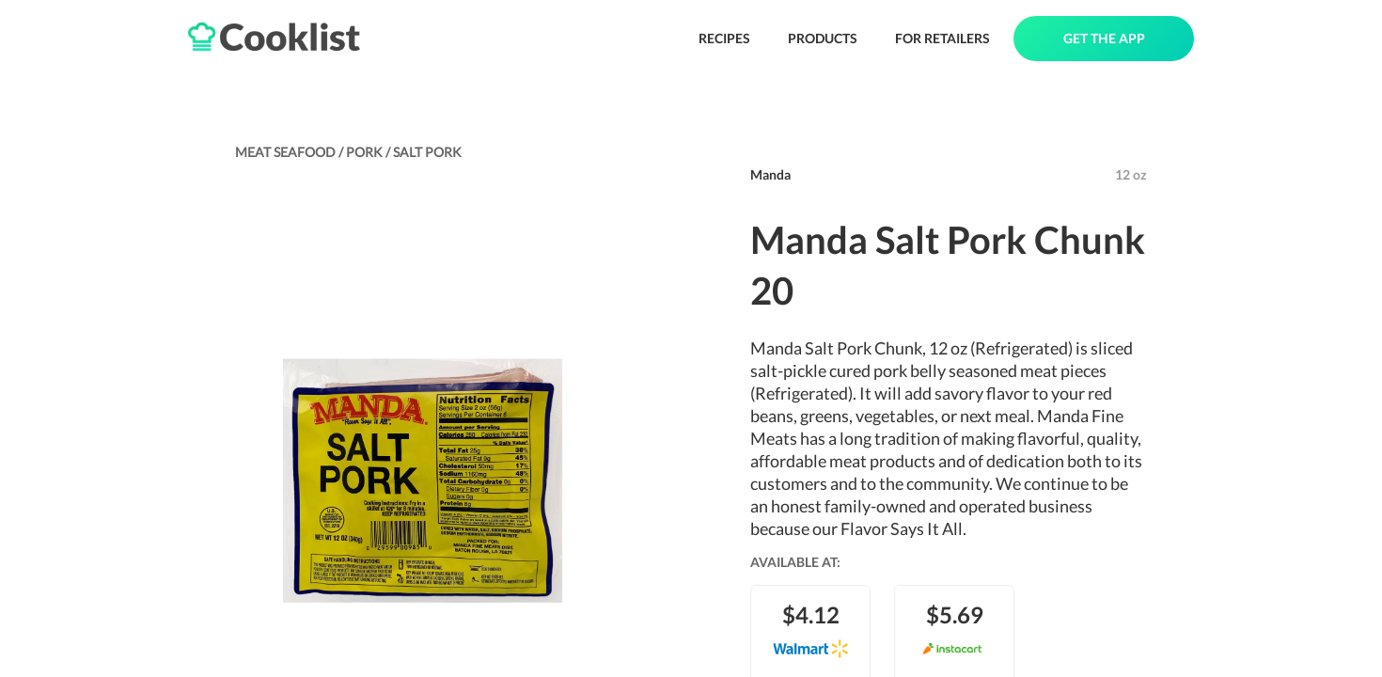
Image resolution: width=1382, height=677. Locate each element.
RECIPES (724, 38)
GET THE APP (1104, 38)
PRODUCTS (822, 38)
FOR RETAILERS (942, 38)
